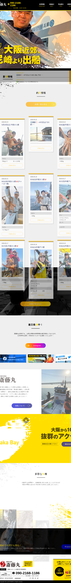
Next (69, 39)
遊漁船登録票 (18, 578)
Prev (2, 39)
